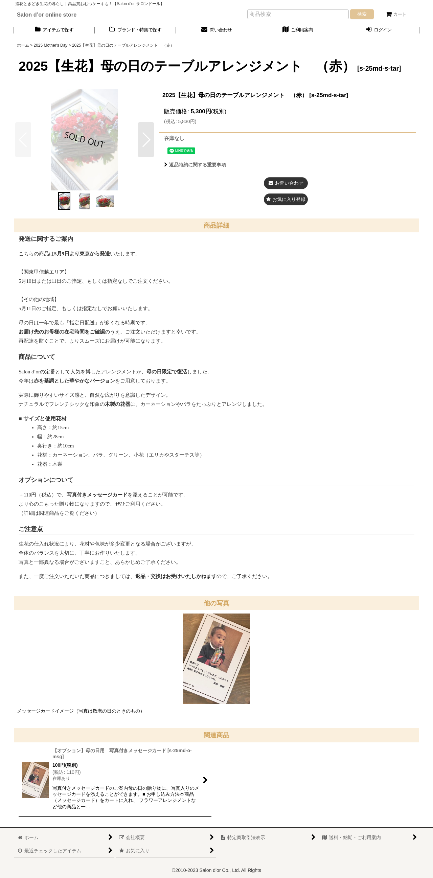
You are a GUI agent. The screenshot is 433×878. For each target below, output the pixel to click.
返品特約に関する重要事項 (195, 164)
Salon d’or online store (46, 14)
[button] (146, 139)
